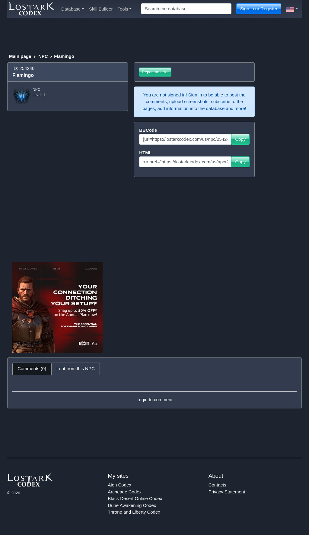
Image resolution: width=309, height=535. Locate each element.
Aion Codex (119, 484)
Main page (20, 56)
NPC (43, 56)
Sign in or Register (258, 8)
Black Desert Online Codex (135, 498)
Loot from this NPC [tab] (75, 368)
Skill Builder (101, 8)
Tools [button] (124, 8)
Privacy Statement (227, 491)
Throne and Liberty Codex (134, 512)
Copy (240, 139)
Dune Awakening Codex (132, 505)
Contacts (217, 484)
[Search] (186, 8)
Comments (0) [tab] (32, 368)
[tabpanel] (154, 391)
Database (72, 8)
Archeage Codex (125, 491)
